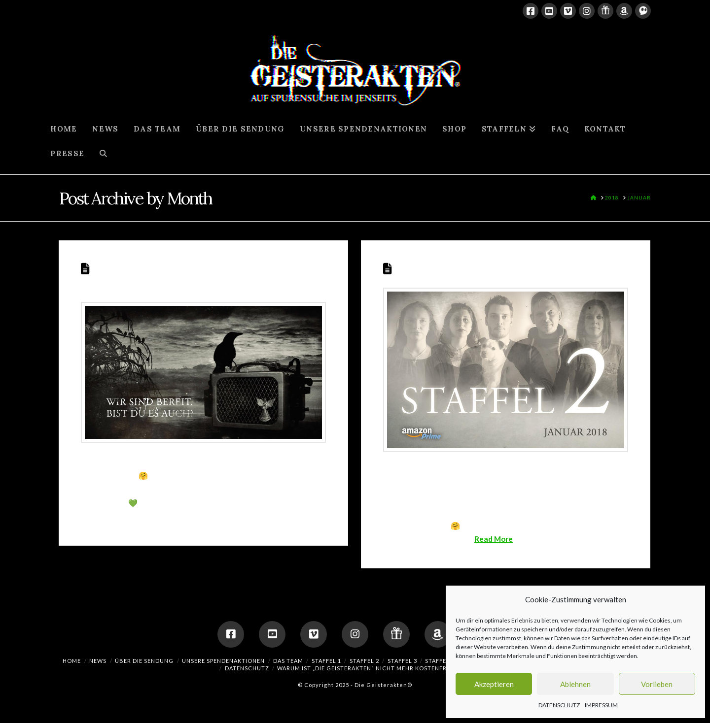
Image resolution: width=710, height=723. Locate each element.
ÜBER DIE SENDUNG (144, 660)
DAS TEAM (288, 660)
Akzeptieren (494, 684)
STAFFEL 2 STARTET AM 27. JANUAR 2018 (190, 275)
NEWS (97, 660)
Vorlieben (657, 684)
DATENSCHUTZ (559, 705)
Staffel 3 (402, 660)
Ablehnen (575, 684)
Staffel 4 (440, 660)
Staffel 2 (417, 268)
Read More (493, 538)
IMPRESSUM (601, 705)
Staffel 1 (326, 660)
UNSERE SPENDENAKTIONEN (223, 660)
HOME (72, 660)
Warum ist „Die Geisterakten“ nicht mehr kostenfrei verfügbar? (385, 668)
